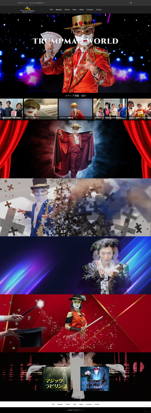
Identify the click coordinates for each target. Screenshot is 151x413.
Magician (59, 9)
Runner (67, 9)
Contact (98, 9)
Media (81, 9)
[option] (75, 53)
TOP (51, 9)
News (75, 9)
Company (90, 9)
